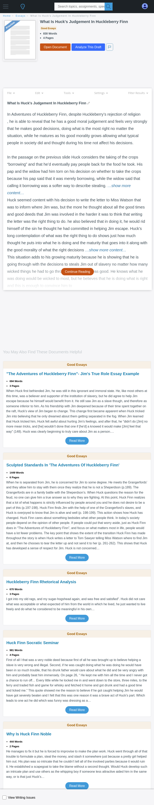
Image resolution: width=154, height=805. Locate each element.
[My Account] (146, 6)
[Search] (109, 7)
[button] (5, 5)
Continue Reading (77, 271)
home (7, 15)
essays (21, 15)
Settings (101, 93)
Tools (69, 93)
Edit (39, 93)
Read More (77, 440)
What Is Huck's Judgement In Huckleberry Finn (63, 15)
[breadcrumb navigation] (77, 16)
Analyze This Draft (88, 47)
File (11, 93)
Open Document (55, 47)
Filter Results (138, 93)
